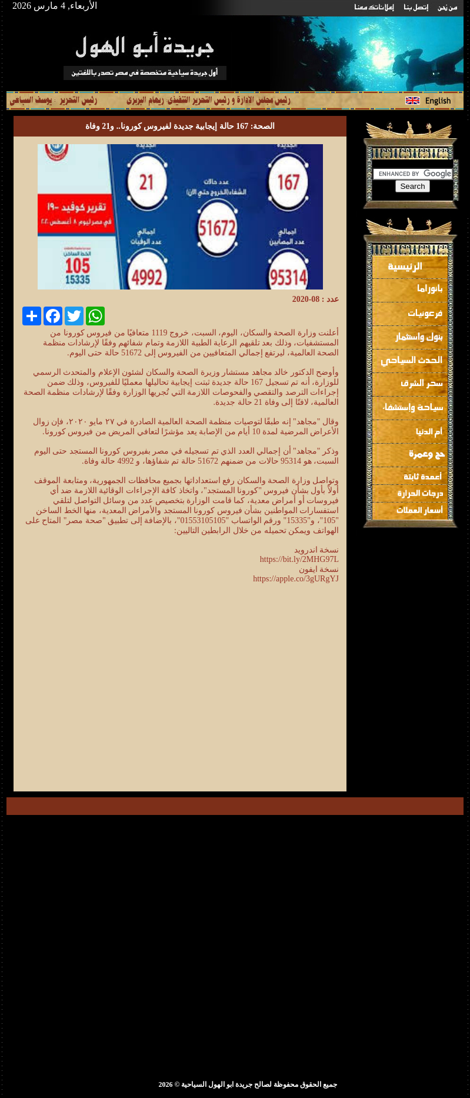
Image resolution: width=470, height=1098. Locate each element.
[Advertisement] (240, 699)
